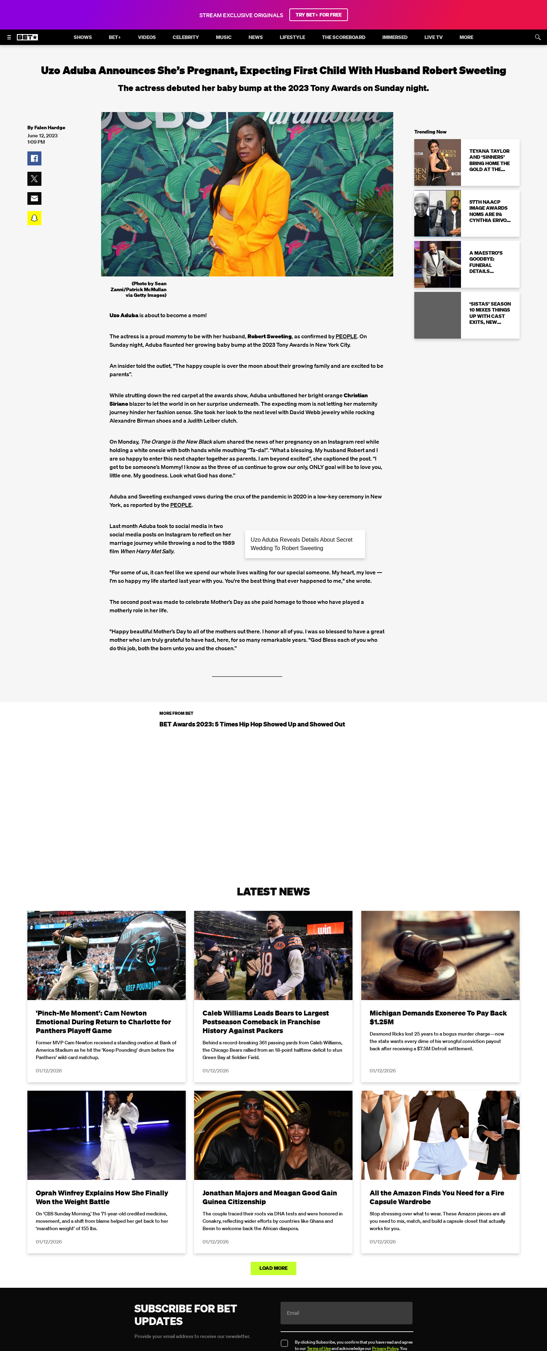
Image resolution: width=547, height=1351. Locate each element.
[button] (34, 158)
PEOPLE (346, 336)
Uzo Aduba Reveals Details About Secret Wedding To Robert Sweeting (301, 544)
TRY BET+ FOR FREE (319, 15)
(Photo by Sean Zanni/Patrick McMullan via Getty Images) (138, 289)
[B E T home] (27, 40)
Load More (273, 1268)
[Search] (538, 37)
